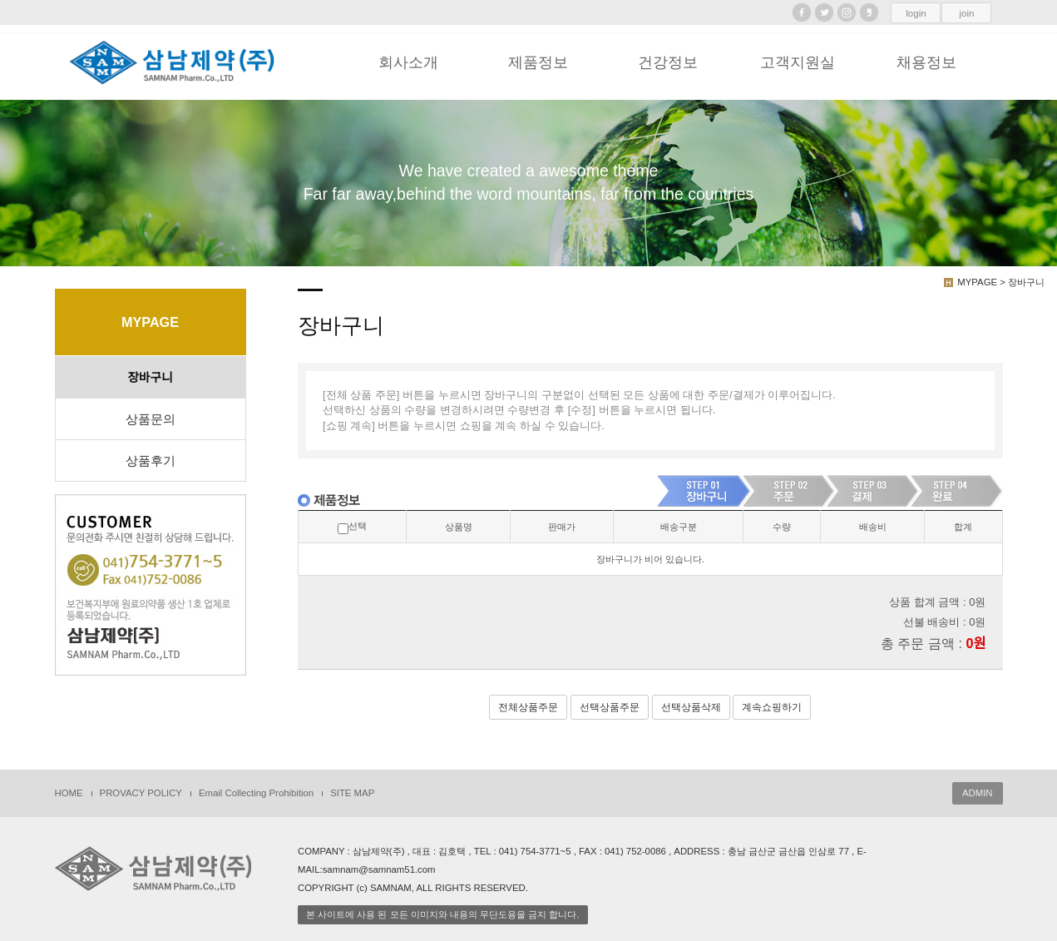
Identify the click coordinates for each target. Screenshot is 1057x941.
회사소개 (408, 62)
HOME (69, 793)
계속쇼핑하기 (772, 707)
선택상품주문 (610, 707)
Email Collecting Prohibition (256, 793)
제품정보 (538, 62)
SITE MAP (352, 793)
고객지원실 (797, 62)
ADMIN (977, 793)
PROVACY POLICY (141, 793)
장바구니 (150, 377)
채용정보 (926, 62)
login (916, 13)
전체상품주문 (528, 707)
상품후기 (150, 461)
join (967, 13)
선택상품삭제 (691, 707)
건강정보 (668, 62)
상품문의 (150, 419)
